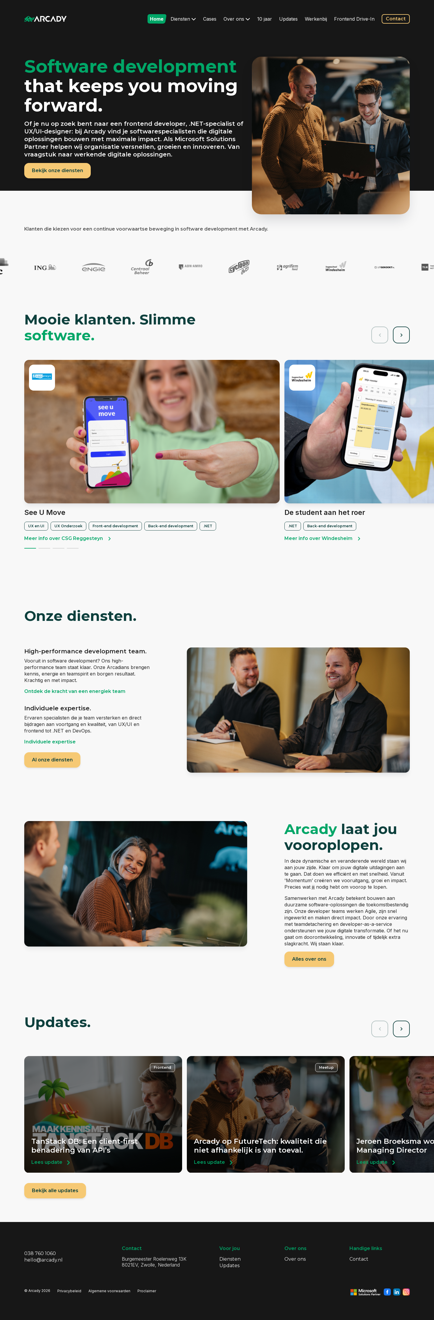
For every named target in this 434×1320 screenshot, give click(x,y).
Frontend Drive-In (354, 19)
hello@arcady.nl (43, 1260)
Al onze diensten (52, 760)
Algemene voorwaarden (109, 1291)
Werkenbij (316, 19)
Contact (396, 19)
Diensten (183, 19)
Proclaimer (146, 1291)
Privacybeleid (69, 1291)
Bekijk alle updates (55, 1190)
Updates (288, 19)
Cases (209, 19)
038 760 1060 (40, 1253)
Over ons (237, 19)
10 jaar (264, 19)
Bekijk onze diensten (57, 170)
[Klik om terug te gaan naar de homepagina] (45, 19)
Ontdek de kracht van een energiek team (74, 691)
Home (156, 19)
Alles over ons (309, 959)
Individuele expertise (50, 742)
